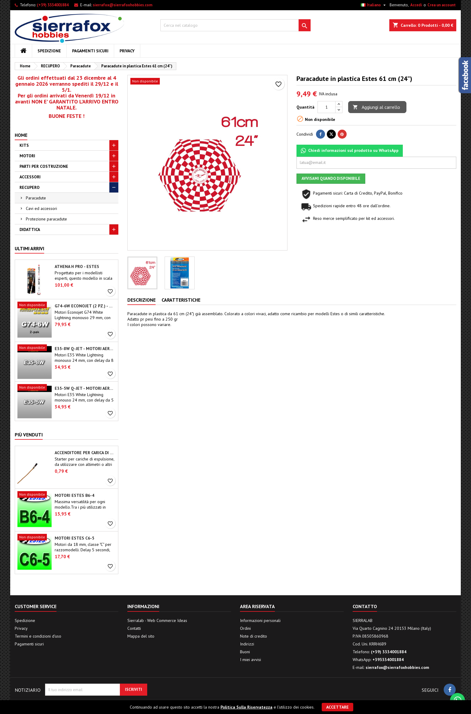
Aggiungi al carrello (376, 107)
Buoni (245, 651)
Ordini (245, 628)
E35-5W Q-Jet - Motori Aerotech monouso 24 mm (85, 388)
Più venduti (29, 435)
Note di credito (253, 636)
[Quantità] (327, 107)
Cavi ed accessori (41, 208)
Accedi (416, 5)
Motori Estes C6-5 (74, 538)
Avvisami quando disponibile (331, 178)
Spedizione (49, 51)
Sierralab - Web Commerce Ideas (157, 620)
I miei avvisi (250, 659)
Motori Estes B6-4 (74, 495)
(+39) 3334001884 (52, 5)
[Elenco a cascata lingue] (374, 5)
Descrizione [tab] (141, 300)
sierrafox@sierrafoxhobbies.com (122, 5)
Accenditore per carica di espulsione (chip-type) (85, 452)
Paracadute (36, 198)
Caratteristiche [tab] (181, 300)
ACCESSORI (30, 177)
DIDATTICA (30, 229)
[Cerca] (235, 25)
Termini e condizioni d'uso (38, 636)
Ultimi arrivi (29, 248)
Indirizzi (247, 644)
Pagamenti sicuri (90, 51)
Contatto (365, 606)
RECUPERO (30, 187)
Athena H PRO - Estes (77, 266)
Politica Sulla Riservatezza (246, 707)
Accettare (337, 707)
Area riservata (257, 606)
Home (21, 135)
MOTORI (27, 155)
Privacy (127, 51)
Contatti (134, 628)
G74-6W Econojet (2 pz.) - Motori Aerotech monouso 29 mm (85, 305)
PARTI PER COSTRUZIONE (44, 166)
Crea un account (441, 5)
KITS (24, 145)
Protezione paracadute (46, 219)
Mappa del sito (140, 636)
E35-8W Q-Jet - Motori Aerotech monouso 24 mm (85, 348)
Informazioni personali (260, 620)
